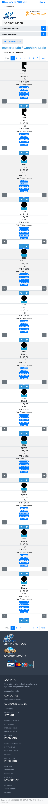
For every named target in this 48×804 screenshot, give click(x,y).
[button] (26, 106)
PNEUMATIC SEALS (10, 732)
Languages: (9, 6)
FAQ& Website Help (11, 713)
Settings (7, 793)
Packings (7, 754)
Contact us (8, 709)
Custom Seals (9, 758)
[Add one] (44, 101)
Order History (10, 789)
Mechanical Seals (11, 751)
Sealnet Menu (13, 23)
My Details (8, 785)
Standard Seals (15, 41)
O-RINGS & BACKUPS (11, 720)
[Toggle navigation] (41, 23)
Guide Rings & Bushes (12, 743)
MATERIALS (8, 766)
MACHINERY (8, 774)
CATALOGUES (9, 777)
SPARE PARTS (9, 770)
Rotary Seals (9, 747)
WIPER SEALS (9, 735)
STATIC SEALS (9, 724)
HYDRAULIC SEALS (10, 728)
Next (43, 58)
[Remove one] (4, 101)
